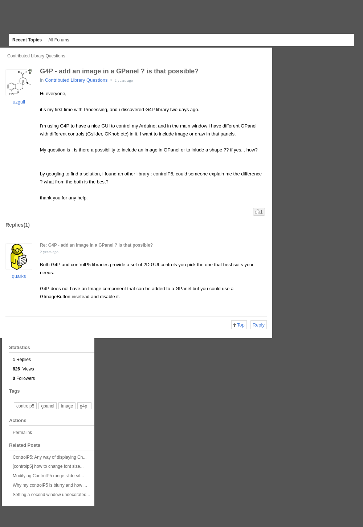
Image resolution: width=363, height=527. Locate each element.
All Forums (58, 39)
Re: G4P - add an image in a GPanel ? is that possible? (96, 245)
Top (239, 325)
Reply (259, 325)
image (67, 406)
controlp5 (25, 406)
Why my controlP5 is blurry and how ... (50, 485)
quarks (19, 276)
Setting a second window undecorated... (51, 494)
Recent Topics (27, 39)
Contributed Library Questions (36, 55)
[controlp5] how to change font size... (48, 466)
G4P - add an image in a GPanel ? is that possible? (119, 71)
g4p (83, 406)
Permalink (22, 432)
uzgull (19, 102)
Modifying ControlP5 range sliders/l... (48, 475)
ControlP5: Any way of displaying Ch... (49, 457)
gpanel (47, 406)
